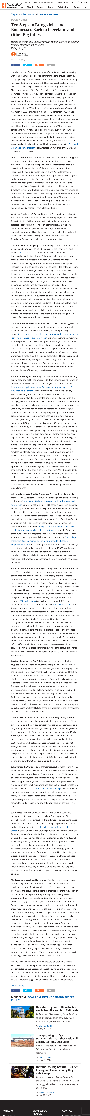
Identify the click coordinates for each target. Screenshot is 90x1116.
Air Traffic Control (31, 2)
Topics (51, 7)
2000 (22, 252)
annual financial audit (62, 604)
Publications (64, 7)
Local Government (48, 14)
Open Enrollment (63, 2)
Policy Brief (19, 20)
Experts (40, 7)
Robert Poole (45, 1057)
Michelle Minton (46, 1092)
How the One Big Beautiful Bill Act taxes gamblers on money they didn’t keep (57, 1070)
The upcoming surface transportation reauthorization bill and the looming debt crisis (57, 1038)
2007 (31, 252)
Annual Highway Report (47, 2)
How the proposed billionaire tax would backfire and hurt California (57, 1009)
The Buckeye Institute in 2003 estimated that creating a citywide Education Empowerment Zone (43, 541)
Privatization (27, 14)
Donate (77, 7)
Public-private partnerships (48, 788)
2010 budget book (27, 601)
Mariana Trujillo (46, 1026)
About (30, 7)
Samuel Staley (17, 985)
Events (73, 2)
